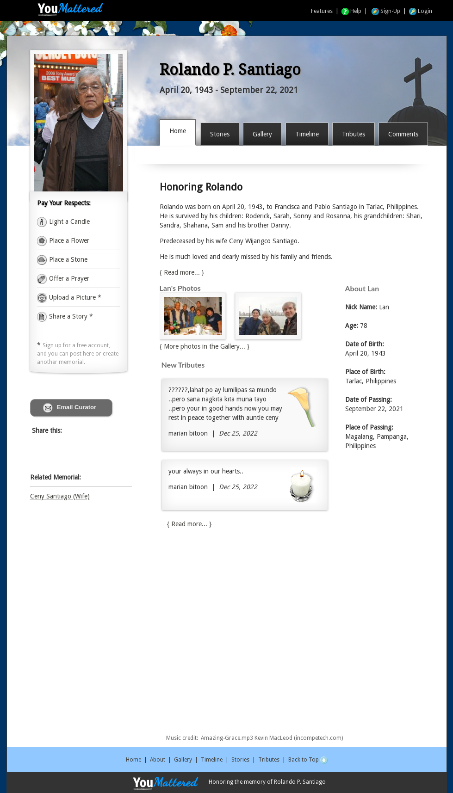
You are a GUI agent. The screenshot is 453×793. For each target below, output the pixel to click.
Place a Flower (68, 240)
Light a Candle (68, 221)
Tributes (268, 759)
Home (133, 759)
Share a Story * (65, 316)
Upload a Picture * (74, 297)
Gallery (183, 759)
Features (322, 11)
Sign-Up (386, 11)
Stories (240, 759)
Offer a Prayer (68, 278)
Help (351, 11)
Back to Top (308, 759)
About (157, 759)
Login (420, 11)
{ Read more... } (182, 272)
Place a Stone (67, 259)
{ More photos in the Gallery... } (204, 346)
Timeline (212, 759)
